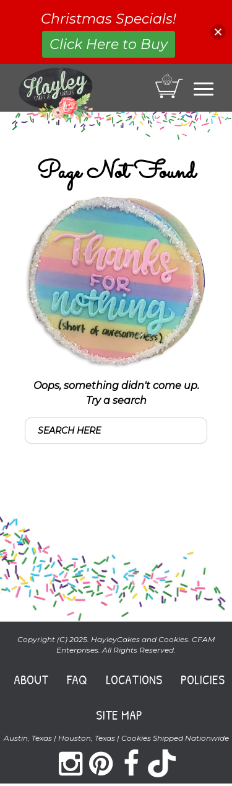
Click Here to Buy (108, 44)
